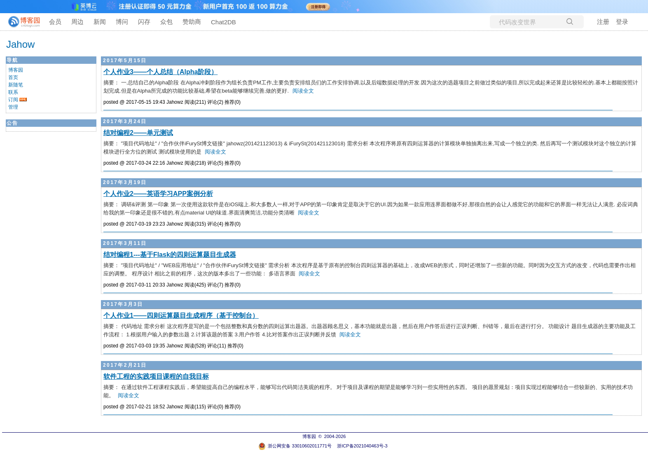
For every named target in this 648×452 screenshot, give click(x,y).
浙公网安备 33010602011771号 (295, 445)
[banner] (20, 22)
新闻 (100, 21)
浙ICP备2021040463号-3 (362, 445)
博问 (122, 21)
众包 (166, 21)
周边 (77, 21)
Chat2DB (223, 22)
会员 (55, 21)
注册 (603, 21)
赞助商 (191, 21)
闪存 (144, 21)
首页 (13, 77)
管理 (13, 107)
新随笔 (15, 85)
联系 (13, 92)
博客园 (15, 70)
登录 (622, 21)
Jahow (20, 44)
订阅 (13, 100)
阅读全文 (303, 91)
